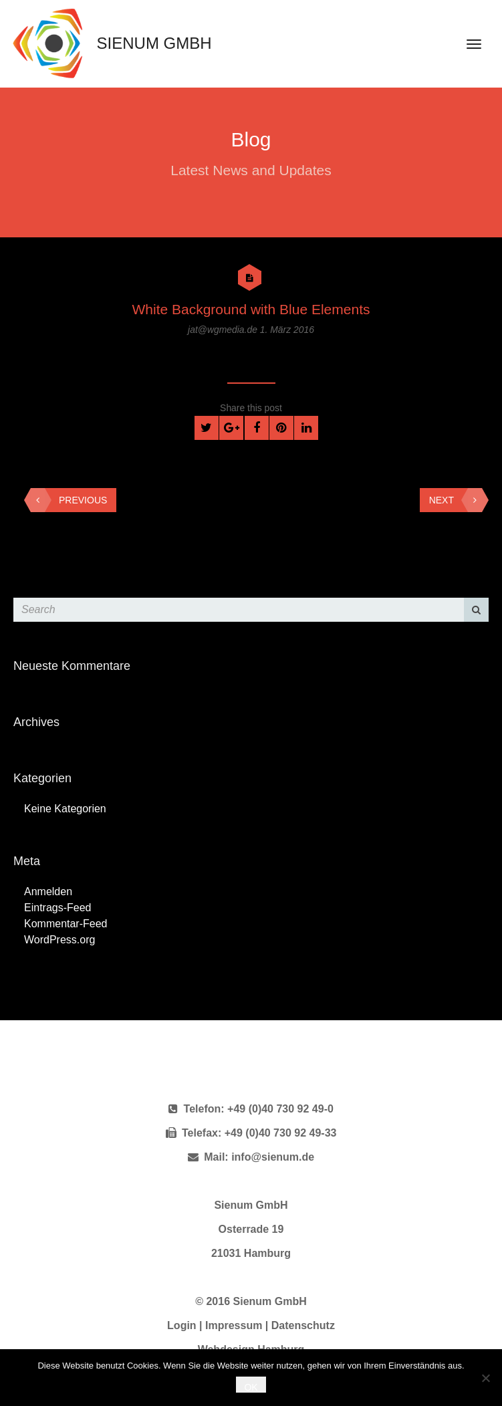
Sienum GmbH (109, 43)
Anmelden (48, 891)
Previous (69, 500)
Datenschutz (303, 1325)
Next (455, 500)
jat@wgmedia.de (224, 329)
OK (250, 1387)
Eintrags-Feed (58, 907)
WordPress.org (59, 939)
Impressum (233, 1325)
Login (182, 1325)
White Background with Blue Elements (251, 309)
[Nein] (485, 1378)
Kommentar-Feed (66, 923)
